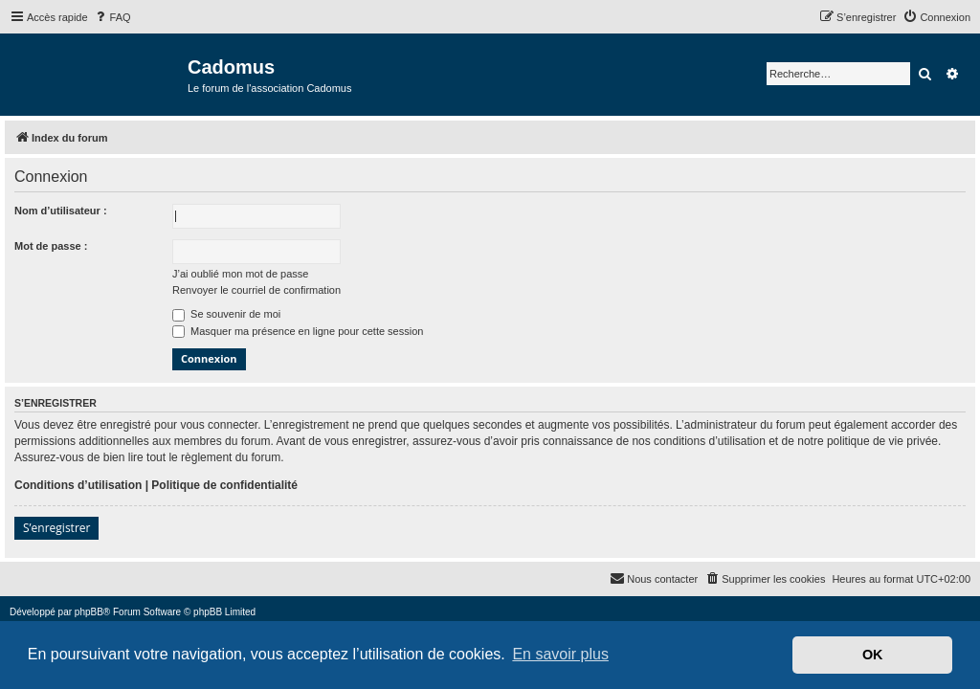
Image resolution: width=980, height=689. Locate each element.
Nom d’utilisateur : (60, 210)
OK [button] (872, 654)
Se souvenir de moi (226, 314)
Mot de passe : (50, 246)
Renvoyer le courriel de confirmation (256, 290)
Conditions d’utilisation (78, 485)
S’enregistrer (56, 528)
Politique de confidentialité (224, 485)
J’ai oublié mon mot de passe (240, 273)
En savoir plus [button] (560, 654)
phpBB (89, 612)
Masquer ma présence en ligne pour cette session (297, 331)
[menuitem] (112, 17)
